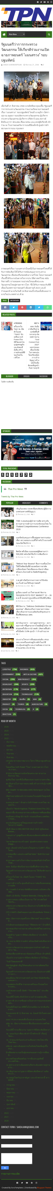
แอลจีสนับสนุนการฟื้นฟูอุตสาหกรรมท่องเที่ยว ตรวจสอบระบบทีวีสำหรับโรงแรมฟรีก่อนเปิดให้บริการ (34, 540)
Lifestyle (7, 669)
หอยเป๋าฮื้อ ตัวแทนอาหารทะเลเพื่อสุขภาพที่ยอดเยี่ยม (28, 812)
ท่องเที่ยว (22, 699)
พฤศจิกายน (12, 746)
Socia (5, 709)
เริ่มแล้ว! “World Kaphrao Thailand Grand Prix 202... (28, 809)
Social (5, 679)
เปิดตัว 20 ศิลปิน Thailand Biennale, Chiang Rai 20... (28, 896)
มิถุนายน (11, 1089)
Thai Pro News (15, 489)
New (35, 699)
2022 (6, 1113)
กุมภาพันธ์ (11, 1104)
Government (8, 674)
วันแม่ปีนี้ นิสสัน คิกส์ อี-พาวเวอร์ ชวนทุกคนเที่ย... (27, 997)
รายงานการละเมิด (10, 1173)
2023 (6, 738)
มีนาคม (10, 1100)
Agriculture (37, 704)
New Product (24, 679)
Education (7, 694)
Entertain (14, 300)
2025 (6, 731)
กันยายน (10, 753)
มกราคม (10, 1108)
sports (25, 684)
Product (6, 704)
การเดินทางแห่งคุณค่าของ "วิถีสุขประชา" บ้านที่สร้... (29, 925)
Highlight (7, 684)
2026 (6, 727)
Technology (27, 694)
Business (24, 669)
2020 (6, 1121)
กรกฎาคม (11, 1085)
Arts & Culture (29, 674)
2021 (6, 1117)
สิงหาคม (10, 757)
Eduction (7, 714)
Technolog (20, 709)
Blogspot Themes (44, 1188)
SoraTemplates (17, 1188)
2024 (6, 734)
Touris (21, 704)
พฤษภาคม (11, 1092)
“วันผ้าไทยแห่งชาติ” (14, 961)
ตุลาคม (10, 750)
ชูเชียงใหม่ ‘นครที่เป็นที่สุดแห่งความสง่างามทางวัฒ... (28, 779)
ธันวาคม (11, 742)
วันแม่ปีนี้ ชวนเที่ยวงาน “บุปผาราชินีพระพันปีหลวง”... (29, 1030)
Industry (7, 699)
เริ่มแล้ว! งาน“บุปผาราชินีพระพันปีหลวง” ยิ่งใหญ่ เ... (28, 958)
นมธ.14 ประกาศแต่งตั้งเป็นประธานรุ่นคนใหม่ (26, 1019)
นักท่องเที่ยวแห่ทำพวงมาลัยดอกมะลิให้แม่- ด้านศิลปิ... (29, 954)
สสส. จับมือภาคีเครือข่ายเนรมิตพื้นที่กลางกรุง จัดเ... (28, 867)
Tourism (25, 689)
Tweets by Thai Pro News (12, 496)
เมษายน (10, 1096)
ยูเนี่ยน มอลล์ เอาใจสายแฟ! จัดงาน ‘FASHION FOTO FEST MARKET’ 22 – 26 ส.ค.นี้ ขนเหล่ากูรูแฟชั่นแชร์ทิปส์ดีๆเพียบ (34, 595)
